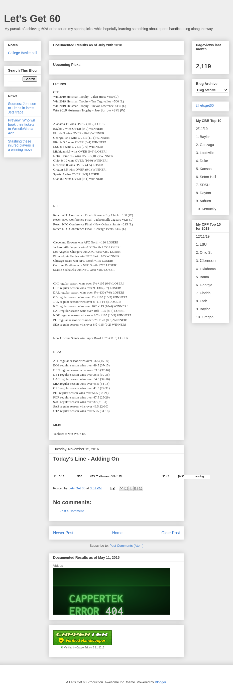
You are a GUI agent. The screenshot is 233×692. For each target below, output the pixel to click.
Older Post (170, 533)
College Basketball (22, 53)
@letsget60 (205, 105)
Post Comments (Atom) (126, 545)
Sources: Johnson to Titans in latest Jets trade (22, 108)
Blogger (160, 682)
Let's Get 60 (32, 18)
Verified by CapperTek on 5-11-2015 (84, 647)
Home (117, 533)
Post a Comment (71, 511)
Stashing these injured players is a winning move (21, 145)
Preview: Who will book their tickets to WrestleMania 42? (22, 126)
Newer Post (63, 533)
